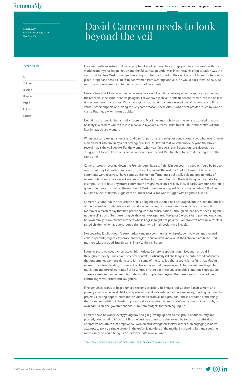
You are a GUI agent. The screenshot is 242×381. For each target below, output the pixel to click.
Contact (219, 6)
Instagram (216, 369)
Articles (172, 6)
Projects (204, 6)
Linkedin (225, 369)
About (159, 6)
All (24, 77)
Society (27, 116)
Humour (28, 96)
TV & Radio (188, 6)
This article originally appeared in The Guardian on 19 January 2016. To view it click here (131, 341)
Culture (27, 83)
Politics (27, 109)
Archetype (52, 369)
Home (147, 6)
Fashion (27, 90)
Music (26, 103)
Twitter (208, 369)
